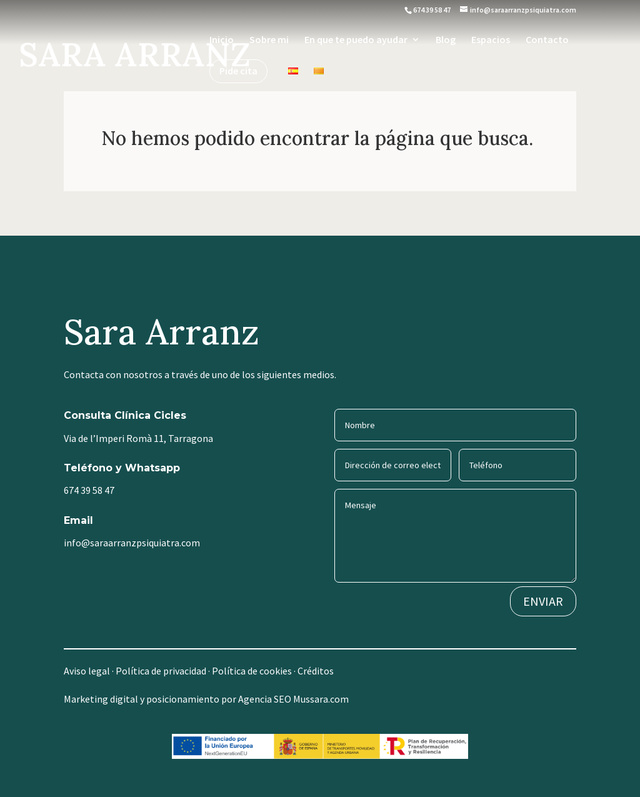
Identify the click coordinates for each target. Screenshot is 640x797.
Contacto (547, 40)
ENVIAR (543, 601)
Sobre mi (269, 40)
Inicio (221, 40)
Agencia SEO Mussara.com (293, 699)
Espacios (490, 40)
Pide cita (238, 71)
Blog (446, 40)
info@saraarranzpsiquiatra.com (132, 542)
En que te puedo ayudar (356, 40)
